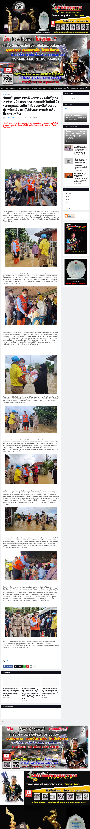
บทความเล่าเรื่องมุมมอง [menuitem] (17, 92)
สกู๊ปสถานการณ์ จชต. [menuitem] (15, 88)
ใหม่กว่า (4, 722)
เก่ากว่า (58, 722)
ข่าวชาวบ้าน (68, 196)
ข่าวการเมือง (68, 193)
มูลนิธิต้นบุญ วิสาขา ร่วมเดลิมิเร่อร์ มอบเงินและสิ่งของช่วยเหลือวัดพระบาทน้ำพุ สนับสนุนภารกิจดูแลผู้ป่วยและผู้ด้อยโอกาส (50, 692)
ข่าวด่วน (67, 199)
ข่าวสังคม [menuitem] (34, 88)
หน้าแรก (5, 94)
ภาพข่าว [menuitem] (7, 92)
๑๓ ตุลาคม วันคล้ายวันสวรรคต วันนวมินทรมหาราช (76, 116)
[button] (2, 88)
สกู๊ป (9, 94)
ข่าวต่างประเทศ (68, 202)
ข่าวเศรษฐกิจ (68, 208)
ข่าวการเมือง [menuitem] (26, 88)
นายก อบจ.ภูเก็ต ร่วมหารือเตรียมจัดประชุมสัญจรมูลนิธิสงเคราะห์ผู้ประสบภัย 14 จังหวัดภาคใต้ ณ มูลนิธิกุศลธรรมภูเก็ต (11, 692)
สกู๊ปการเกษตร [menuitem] (42, 88)
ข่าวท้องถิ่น (67, 205)
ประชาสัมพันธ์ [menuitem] (74, 88)
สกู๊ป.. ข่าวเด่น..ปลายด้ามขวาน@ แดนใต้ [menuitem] (58, 88)
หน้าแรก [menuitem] (6, 88)
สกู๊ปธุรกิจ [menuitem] (82, 88)
